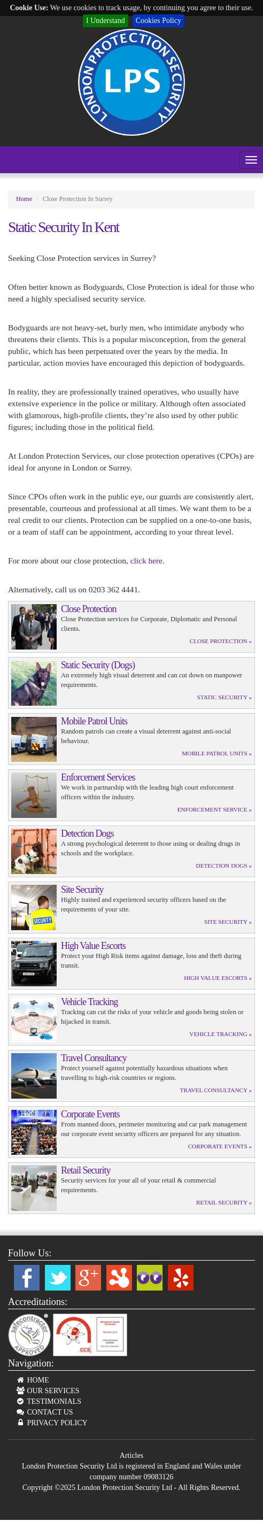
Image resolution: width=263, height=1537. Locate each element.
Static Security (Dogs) (98, 665)
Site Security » (228, 921)
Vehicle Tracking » (220, 1034)
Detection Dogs (87, 833)
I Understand (105, 21)
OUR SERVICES (48, 1391)
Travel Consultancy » (216, 1090)
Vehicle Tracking (89, 1002)
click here (146, 560)
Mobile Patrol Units (94, 721)
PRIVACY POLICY (52, 1423)
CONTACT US (44, 1412)
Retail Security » (224, 1202)
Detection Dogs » (224, 865)
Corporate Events (90, 1114)
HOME (32, 1380)
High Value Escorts (93, 945)
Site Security (82, 889)
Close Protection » (221, 641)
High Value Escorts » (218, 978)
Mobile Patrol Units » (217, 753)
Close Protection (89, 609)
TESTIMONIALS (48, 1401)
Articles (131, 1455)
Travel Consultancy (94, 1058)
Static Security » (224, 697)
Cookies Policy (158, 21)
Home (24, 199)
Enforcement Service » (214, 809)
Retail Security (85, 1170)
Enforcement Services (98, 777)
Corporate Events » (220, 1146)
